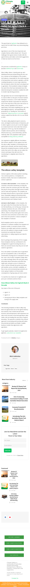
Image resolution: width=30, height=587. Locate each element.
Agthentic (14, 43)
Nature (12, 368)
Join (23, 2)
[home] (7, 2)
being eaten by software (16, 136)
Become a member (14, 537)
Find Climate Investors (14, 549)
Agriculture (8, 368)
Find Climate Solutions (14, 543)
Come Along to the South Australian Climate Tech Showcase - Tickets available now (15, 584)
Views (16, 368)
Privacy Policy (20, 455)
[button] (27, 2)
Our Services (14, 555)
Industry (4, 19)
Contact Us (15, 578)
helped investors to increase (16, 113)
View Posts (15, 358)
